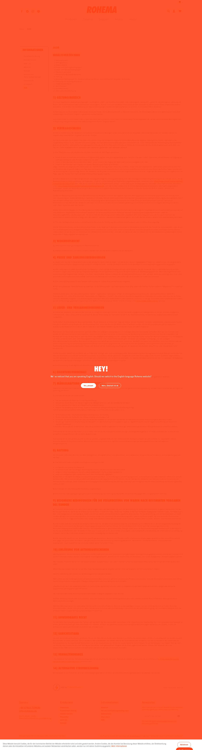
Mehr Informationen (119, 746)
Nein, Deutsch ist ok (110, 385)
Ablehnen (184, 744)
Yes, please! (88, 385)
